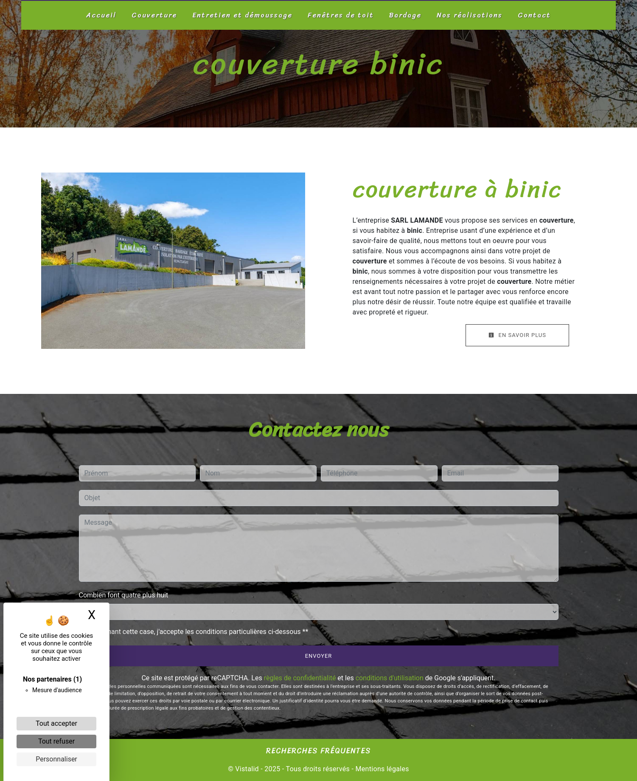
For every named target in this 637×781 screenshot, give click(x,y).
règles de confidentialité (300, 678)
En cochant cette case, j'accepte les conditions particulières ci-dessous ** (198, 632)
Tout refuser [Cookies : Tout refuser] (56, 741)
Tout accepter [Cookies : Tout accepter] (56, 723)
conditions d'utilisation (390, 678)
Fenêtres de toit (341, 15)
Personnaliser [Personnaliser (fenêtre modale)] (56, 759)
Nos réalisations (469, 15)
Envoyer (318, 656)
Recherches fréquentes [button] (318, 751)
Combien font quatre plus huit (123, 595)
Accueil (101, 15)
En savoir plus (517, 335)
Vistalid (247, 769)
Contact (534, 15)
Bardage (405, 15)
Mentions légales (381, 769)
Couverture (154, 15)
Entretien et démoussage (242, 15)
